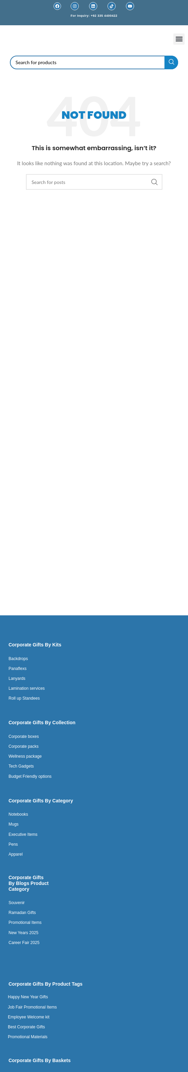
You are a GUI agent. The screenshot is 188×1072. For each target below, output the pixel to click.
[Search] (94, 62)
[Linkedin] (93, 6)
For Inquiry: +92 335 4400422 (94, 15)
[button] (179, 39)
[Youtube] (130, 6)
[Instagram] (75, 6)
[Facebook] (57, 6)
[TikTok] (111, 6)
